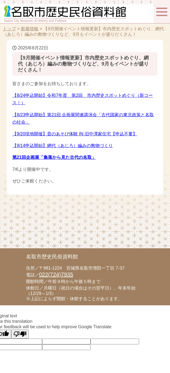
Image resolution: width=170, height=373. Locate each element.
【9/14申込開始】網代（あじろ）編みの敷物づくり (62, 145)
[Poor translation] (20, 334)
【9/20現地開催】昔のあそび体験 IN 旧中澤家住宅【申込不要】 (74, 134)
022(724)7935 (56, 274)
